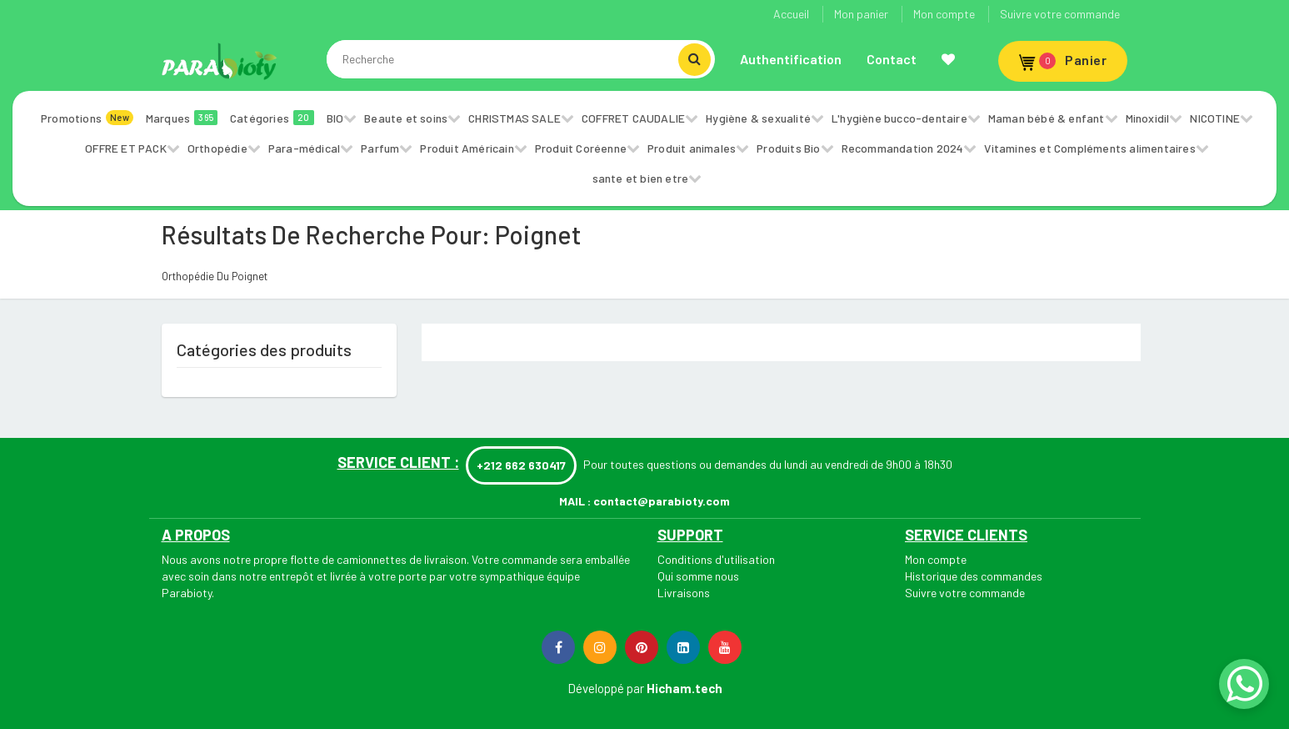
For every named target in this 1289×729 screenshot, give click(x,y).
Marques (181, 117)
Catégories (272, 117)
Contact (892, 59)
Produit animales (691, 148)
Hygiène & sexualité (758, 118)
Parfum (380, 148)
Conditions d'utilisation (716, 559)
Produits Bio (788, 148)
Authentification (791, 59)
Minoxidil (1148, 118)
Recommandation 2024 (903, 148)
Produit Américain (466, 148)
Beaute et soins (405, 118)
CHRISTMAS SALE (514, 118)
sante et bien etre (640, 178)
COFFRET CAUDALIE (633, 118)
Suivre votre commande (1060, 14)
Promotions (87, 117)
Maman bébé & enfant (1046, 118)
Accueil (791, 14)
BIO (335, 118)
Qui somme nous (698, 576)
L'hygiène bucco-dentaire (899, 118)
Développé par (605, 688)
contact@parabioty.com (661, 501)
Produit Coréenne (581, 148)
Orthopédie (217, 148)
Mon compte (944, 14)
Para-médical (304, 148)
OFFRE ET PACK (126, 148)
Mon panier (861, 14)
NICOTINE (1215, 118)
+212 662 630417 (521, 465)
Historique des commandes (973, 576)
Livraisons (683, 593)
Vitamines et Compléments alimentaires (1089, 148)
